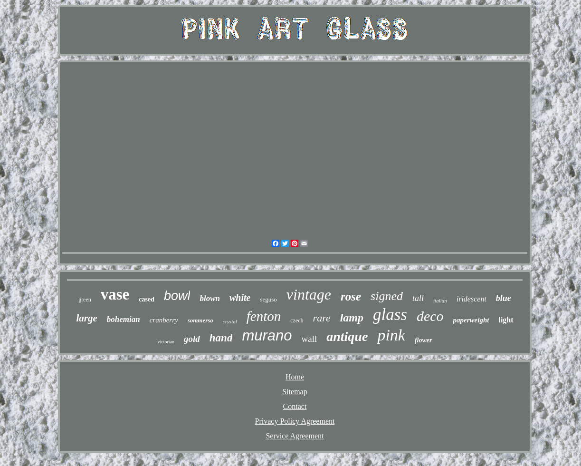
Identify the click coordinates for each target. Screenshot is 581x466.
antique (347, 336)
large (86, 318)
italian (440, 300)
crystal (230, 321)
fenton (264, 316)
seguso (268, 299)
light (505, 320)
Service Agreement (295, 436)
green (84, 299)
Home (295, 377)
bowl (177, 296)
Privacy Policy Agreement (295, 421)
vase (115, 294)
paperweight (471, 320)
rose (351, 296)
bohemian (123, 319)
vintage (308, 294)
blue (503, 298)
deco (430, 316)
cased (146, 299)
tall (418, 298)
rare (322, 318)
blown (210, 298)
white (239, 297)
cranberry (164, 320)
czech (296, 320)
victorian (165, 341)
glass (390, 314)
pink (391, 335)
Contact (295, 406)
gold (192, 339)
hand (221, 338)
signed (387, 296)
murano (267, 335)
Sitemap (294, 392)
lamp (351, 317)
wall (309, 339)
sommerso (200, 320)
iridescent (471, 299)
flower (423, 340)
